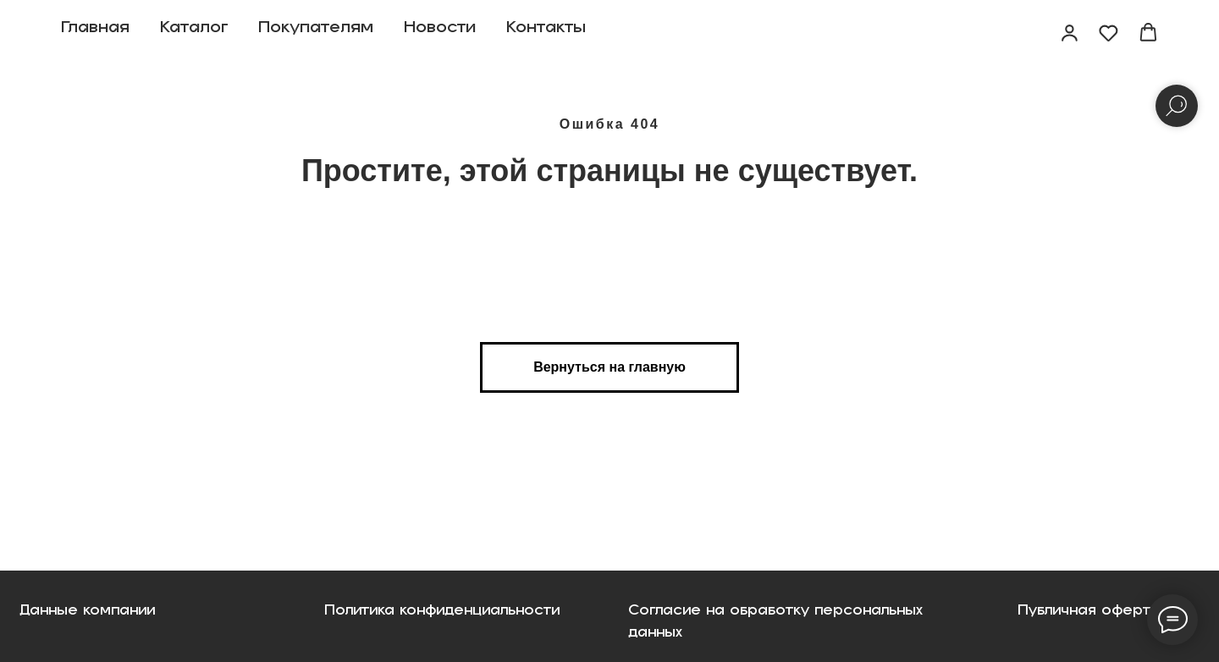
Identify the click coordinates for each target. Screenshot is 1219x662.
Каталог (194, 34)
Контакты (546, 34)
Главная (95, 34)
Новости (440, 34)
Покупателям (315, 34)
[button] (1069, 32)
